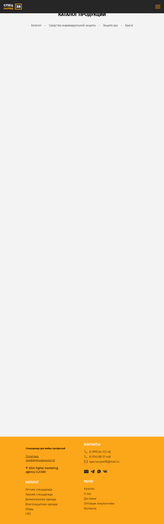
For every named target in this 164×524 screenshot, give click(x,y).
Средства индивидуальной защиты (72, 25)
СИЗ (28, 513)
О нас (87, 493)
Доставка (90, 498)
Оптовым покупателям (99, 503)
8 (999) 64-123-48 (100, 452)
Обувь (29, 509)
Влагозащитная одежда (41, 504)
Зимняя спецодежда (39, 494)
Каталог (36, 25)
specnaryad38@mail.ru (104, 461)
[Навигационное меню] (157, 7)
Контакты (90, 508)
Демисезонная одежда (40, 499)
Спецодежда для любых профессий (45, 448)
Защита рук (110, 25)
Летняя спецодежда (38, 489)
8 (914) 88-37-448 (100, 456)
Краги (129, 25)
